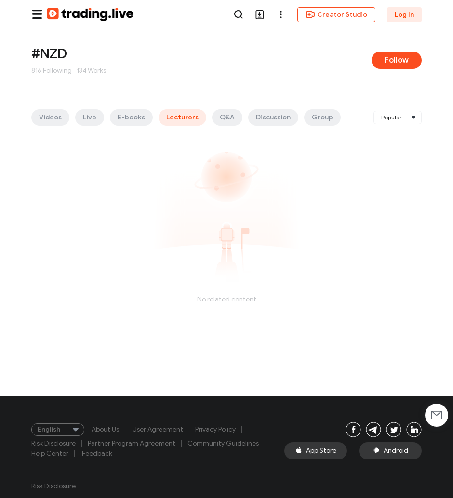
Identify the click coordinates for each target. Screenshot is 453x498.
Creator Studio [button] (336, 14)
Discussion (273, 117)
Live (89, 117)
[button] (281, 14)
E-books (131, 117)
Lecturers (182, 117)
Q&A (227, 117)
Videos (50, 117)
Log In (404, 15)
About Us (105, 429)
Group (322, 117)
